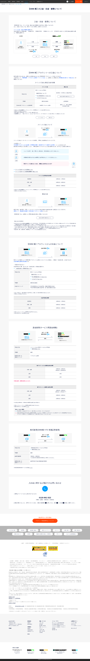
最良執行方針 (12, 562)
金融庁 (22, 543)
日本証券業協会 (55, 543)
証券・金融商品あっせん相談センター (43, 543)
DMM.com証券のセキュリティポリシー (17, 565)
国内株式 (13, 1)
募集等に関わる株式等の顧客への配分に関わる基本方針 (59, 562)
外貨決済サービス (31, 631)
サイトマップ (73, 628)
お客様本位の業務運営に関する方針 (54, 560)
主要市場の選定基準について (41, 562)
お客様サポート (40, 1)
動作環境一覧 (54, 629)
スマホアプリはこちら (42, 97)
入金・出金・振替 (12, 530)
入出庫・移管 (66, 530)
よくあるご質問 (74, 622)
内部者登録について (30, 562)
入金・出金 (41, 622)
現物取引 (29, 622)
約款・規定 (22, 560)
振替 (54, 56)
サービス (26, 1)
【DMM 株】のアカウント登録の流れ (15, 624)
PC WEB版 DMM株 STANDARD (58, 624)
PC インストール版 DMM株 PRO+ (58, 622)
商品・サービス (42, 621)
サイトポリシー (42, 560)
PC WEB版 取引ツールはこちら (44, 95)
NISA (22, 1)
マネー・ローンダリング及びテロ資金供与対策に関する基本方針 (36, 564)
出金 (45, 56)
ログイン (86, 1)
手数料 (9, 1)
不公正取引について (21, 562)
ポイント (56, 530)
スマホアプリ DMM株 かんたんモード (58, 625)
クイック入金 (40, 117)
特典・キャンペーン (45, 530)
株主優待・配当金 (33, 530)
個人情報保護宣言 (34, 560)
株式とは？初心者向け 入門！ (14, 625)
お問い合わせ (73, 624)
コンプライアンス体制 (76, 562)
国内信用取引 (30, 624)
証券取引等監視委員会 (30, 543)
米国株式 (18, 1)
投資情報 (53, 628)
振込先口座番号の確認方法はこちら (66, 96)
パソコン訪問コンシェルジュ (76, 625)
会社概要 (11, 560)
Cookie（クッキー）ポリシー (50, 565)
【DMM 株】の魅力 (12, 622)
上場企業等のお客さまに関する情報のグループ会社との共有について (23, 567)
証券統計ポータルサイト (64, 543)
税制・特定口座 (77, 530)
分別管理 (41, 632)
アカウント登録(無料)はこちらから (45, 520)
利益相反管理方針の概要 (55, 564)
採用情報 (16, 560)
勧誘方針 (27, 560)
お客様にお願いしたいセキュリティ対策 (35, 565)
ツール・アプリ (32, 1)
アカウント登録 (79, 1)
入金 (36, 56)
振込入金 (50, 117)
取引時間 (22, 530)
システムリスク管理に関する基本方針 (69, 564)
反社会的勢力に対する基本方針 (16, 564)
